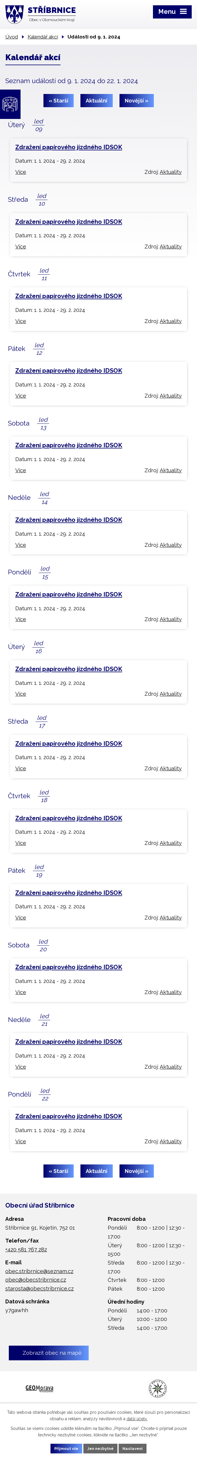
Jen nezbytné (100, 1448)
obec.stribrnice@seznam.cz (39, 1271)
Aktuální (96, 101)
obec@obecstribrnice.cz (35, 1280)
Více (20, 172)
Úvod (11, 37)
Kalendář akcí (43, 37)
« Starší (58, 101)
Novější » (137, 101)
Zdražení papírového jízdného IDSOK (68, 147)
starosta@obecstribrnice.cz (39, 1288)
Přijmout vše (64, 1448)
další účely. (137, 1418)
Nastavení (135, 1448)
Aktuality (171, 172)
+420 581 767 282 (26, 1249)
